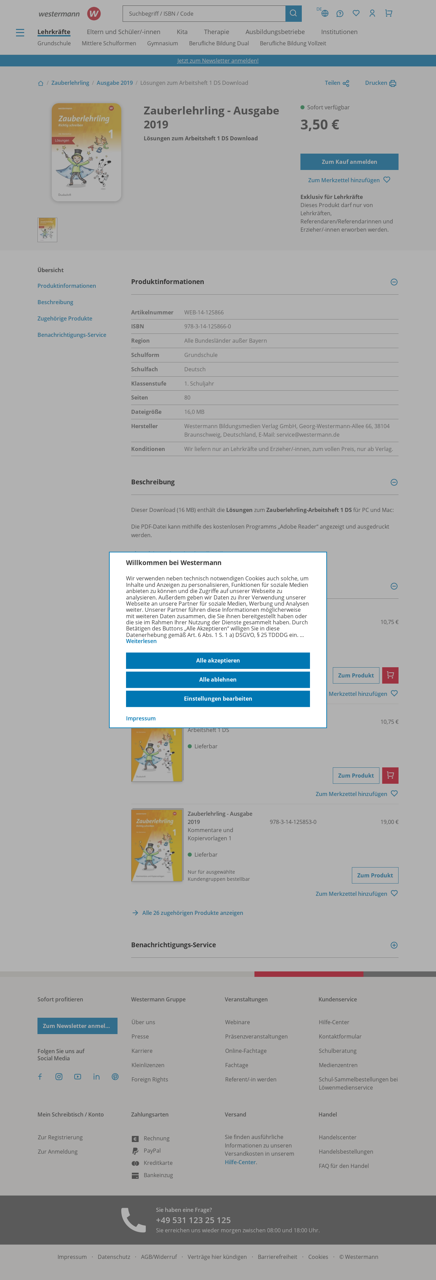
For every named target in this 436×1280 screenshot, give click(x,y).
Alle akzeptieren (218, 660)
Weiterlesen (141, 641)
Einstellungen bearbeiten (218, 698)
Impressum (141, 718)
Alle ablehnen (218, 679)
